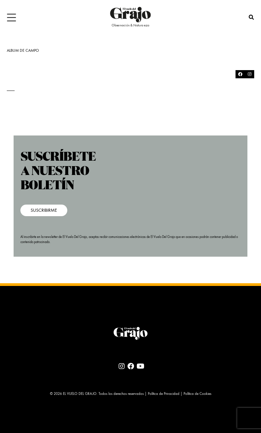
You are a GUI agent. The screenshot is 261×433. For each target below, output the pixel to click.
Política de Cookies (197, 394)
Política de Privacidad (163, 394)
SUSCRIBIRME (44, 210)
